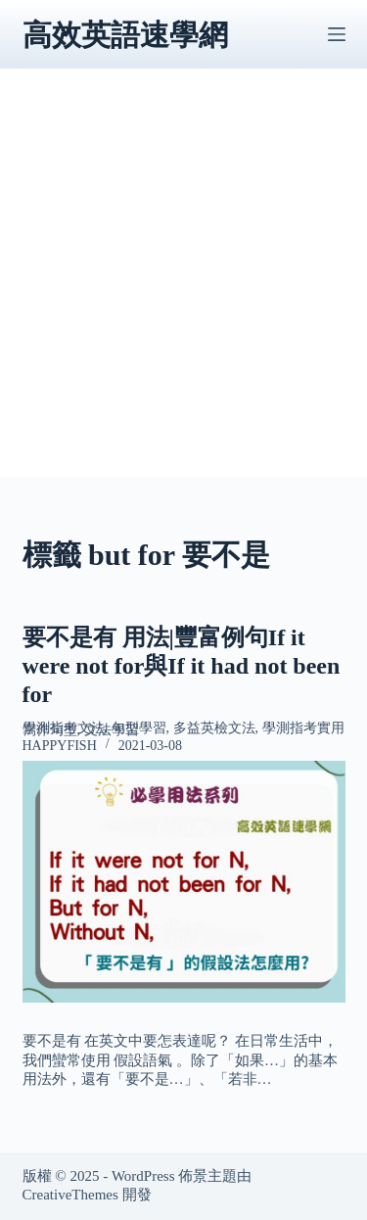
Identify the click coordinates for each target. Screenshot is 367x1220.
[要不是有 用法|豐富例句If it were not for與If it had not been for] (184, 882)
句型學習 (139, 728)
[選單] (336, 34)
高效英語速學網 (125, 35)
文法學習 (111, 730)
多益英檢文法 (214, 728)
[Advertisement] (183, 293)
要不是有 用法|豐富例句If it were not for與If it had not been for (182, 666)
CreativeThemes (70, 1194)
